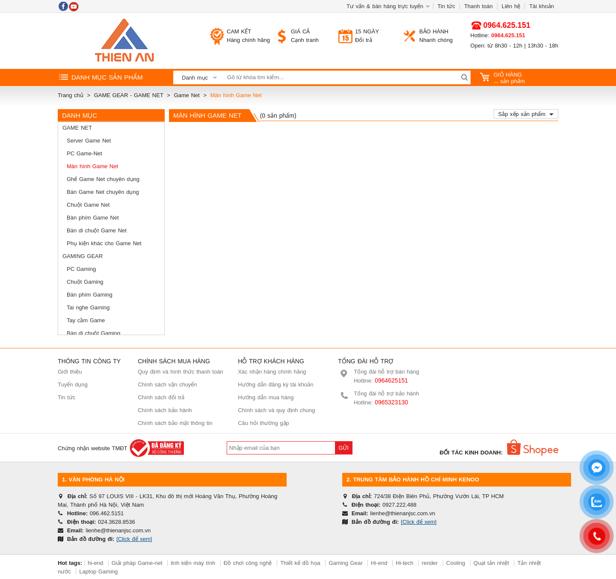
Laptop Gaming (98, 571)
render (430, 563)
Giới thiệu (70, 371)
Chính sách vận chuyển (167, 384)
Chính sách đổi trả (161, 397)
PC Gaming (81, 269)
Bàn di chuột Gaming (93, 333)
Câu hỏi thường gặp (263, 423)
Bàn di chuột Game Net (97, 230)
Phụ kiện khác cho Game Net (104, 243)
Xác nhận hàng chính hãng (272, 371)
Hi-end (379, 563)
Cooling (455, 563)
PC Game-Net (84, 153)
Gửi (343, 448)
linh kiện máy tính (193, 563)
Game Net (77, 128)
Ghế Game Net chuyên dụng (103, 179)
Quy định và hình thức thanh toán (180, 371)
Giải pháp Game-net (137, 563)
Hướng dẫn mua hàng (265, 397)
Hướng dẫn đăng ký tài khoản (275, 384)
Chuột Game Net (88, 205)
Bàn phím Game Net (93, 217)
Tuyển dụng (73, 384)
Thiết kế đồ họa (300, 563)
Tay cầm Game (86, 320)
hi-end (95, 563)
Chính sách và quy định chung (276, 410)
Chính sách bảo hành (165, 410)
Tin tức (446, 6)
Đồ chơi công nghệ (248, 563)
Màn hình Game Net (92, 166)
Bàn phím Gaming (90, 294)
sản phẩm (502, 77)
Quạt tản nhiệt (491, 563)
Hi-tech (404, 563)
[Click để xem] (134, 539)
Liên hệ (511, 6)
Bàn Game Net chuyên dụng (103, 192)
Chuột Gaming (85, 282)
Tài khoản (541, 6)
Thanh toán (478, 6)
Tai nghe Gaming (88, 307)
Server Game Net (89, 140)
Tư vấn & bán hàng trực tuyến (385, 6)
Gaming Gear (82, 256)
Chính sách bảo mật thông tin (175, 423)
